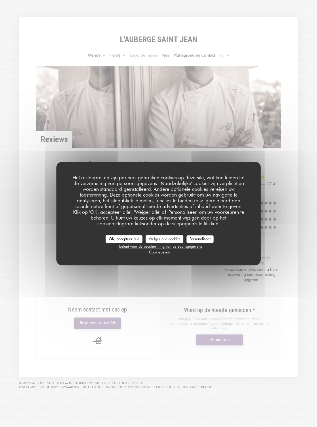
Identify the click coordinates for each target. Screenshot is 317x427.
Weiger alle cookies (164, 238)
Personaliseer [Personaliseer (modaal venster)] (200, 238)
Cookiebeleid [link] (159, 252)
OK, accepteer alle (124, 238)
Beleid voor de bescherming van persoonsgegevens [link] (160, 246)
